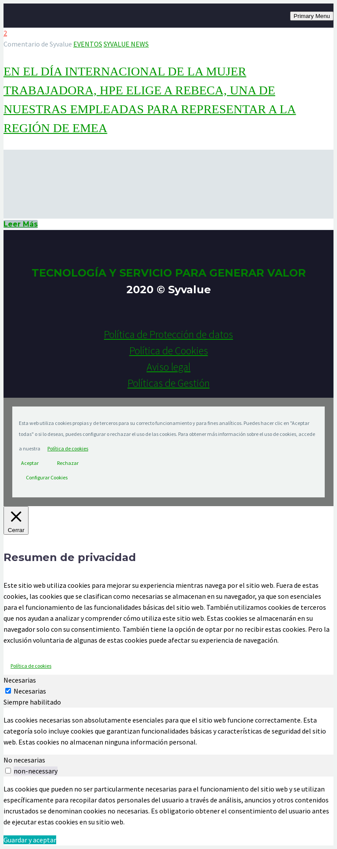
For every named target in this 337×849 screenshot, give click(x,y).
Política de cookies (67, 448)
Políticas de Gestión (169, 383)
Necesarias (30, 691)
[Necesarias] (8, 691)
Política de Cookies (168, 350)
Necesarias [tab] (20, 680)
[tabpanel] (168, 731)
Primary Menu (312, 16)
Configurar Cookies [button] (47, 477)
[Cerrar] (16, 520)
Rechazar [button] (68, 463)
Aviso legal (168, 367)
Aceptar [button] (30, 463)
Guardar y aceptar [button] (30, 839)
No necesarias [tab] (24, 759)
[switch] (8, 770)
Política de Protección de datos (168, 334)
